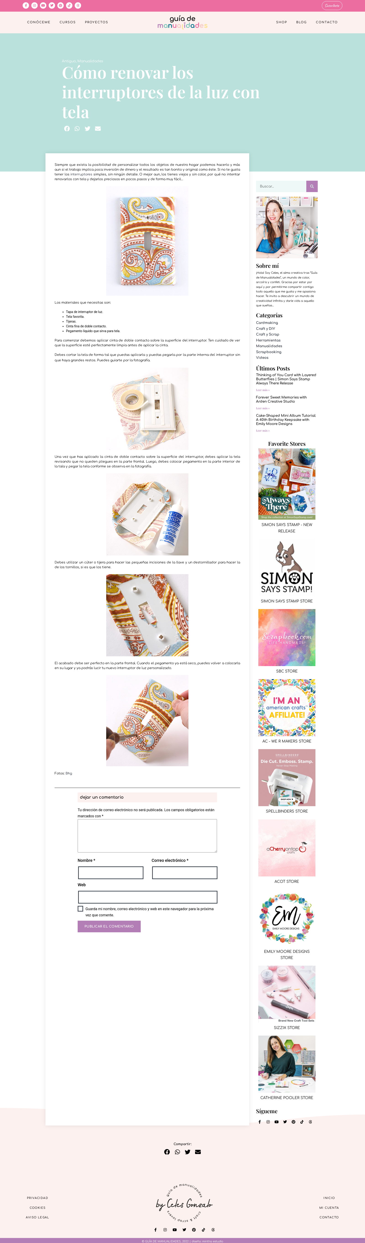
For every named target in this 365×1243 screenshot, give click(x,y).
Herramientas (268, 340)
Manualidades (90, 61)
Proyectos (96, 21)
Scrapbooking (268, 351)
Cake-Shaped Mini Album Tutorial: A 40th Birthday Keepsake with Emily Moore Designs (286, 419)
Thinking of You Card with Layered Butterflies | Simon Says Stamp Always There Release (286, 379)
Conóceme (38, 21)
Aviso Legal (41, 1217)
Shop (281, 21)
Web (82, 884)
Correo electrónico (170, 859)
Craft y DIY (265, 328)
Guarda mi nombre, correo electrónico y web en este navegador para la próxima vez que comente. (149, 911)
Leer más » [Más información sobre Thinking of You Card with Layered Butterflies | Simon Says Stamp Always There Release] (263, 389)
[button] (67, 128)
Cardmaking (267, 322)
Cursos (68, 21)
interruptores (81, 174)
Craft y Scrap (267, 334)
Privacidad (41, 1196)
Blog (301, 21)
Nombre (86, 859)
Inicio (326, 1196)
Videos (262, 357)
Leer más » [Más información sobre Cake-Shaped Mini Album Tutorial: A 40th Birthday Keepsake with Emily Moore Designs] (263, 430)
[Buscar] (312, 186)
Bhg (69, 772)
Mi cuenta (326, 1207)
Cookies (41, 1207)
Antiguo (69, 61)
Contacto (327, 21)
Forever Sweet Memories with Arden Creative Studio (281, 399)
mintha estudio (212, 1240)
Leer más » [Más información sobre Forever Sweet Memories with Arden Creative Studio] (263, 407)
